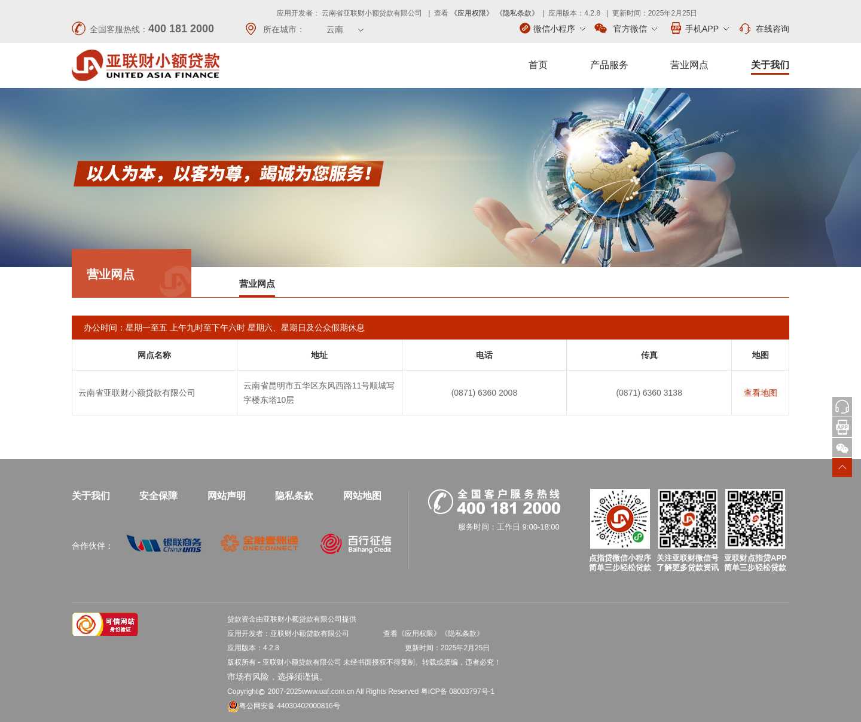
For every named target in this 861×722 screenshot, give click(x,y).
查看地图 (760, 392)
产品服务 (609, 65)
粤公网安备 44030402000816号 (283, 706)
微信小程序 (552, 28)
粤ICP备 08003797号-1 (457, 691)
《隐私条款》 (517, 13)
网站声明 (226, 496)
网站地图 (362, 496)
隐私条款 (294, 496)
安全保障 (158, 496)
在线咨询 (763, 29)
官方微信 (625, 29)
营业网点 (689, 65)
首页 (538, 65)
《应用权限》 (471, 13)
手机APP (699, 28)
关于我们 (770, 65)
